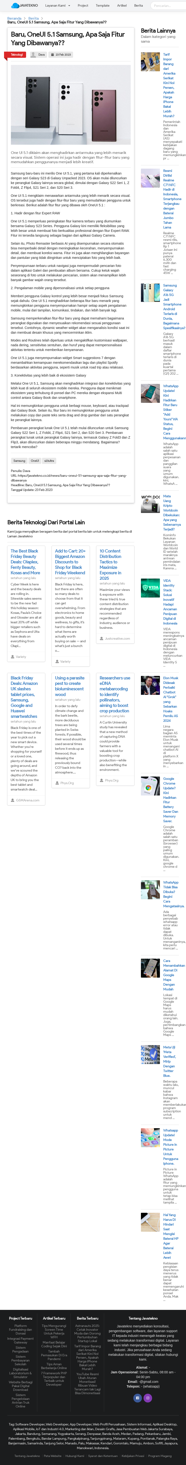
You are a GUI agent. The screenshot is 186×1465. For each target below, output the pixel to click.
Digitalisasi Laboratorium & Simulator (20, 1373)
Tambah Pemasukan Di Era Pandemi (54, 1355)
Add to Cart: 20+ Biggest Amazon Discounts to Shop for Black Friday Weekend (70, 562)
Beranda (14, 18)
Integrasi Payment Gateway (20, 1340)
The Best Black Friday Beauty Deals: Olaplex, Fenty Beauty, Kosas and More (25, 562)
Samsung (19, 461)
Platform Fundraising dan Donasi (20, 1329)
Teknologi (17, 54)
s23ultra (49, 461)
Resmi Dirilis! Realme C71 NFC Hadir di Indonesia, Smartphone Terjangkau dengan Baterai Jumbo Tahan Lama (172, 199)
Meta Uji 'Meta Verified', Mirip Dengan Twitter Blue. (169, 1061)
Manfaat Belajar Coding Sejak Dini (54, 1344)
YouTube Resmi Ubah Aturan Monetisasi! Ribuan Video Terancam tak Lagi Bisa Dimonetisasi (87, 1383)
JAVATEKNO (24, 5)
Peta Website (52, 1455)
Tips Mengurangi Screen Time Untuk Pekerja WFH (54, 1331)
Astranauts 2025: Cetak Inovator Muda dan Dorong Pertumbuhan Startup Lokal (87, 1333)
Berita (138, 6)
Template (103, 6)
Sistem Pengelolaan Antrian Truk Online (21, 1400)
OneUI (35, 461)
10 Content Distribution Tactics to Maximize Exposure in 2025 (110, 564)
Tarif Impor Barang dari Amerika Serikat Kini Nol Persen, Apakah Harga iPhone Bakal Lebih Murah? (87, 1357)
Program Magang (160, 1455)
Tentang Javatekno (27, 1455)
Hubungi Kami (74, 1455)
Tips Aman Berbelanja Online (54, 1366)
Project (83, 6)
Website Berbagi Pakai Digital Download (21, 1386)
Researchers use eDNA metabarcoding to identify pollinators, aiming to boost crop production (115, 694)
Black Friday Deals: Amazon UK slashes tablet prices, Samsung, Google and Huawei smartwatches (24, 697)
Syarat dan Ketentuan (103, 1455)
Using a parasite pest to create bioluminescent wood (69, 686)
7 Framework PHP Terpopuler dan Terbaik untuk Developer (54, 1379)
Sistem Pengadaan (20, 1349)
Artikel (122, 6)
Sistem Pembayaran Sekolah (20, 1360)
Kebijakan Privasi (133, 1455)
